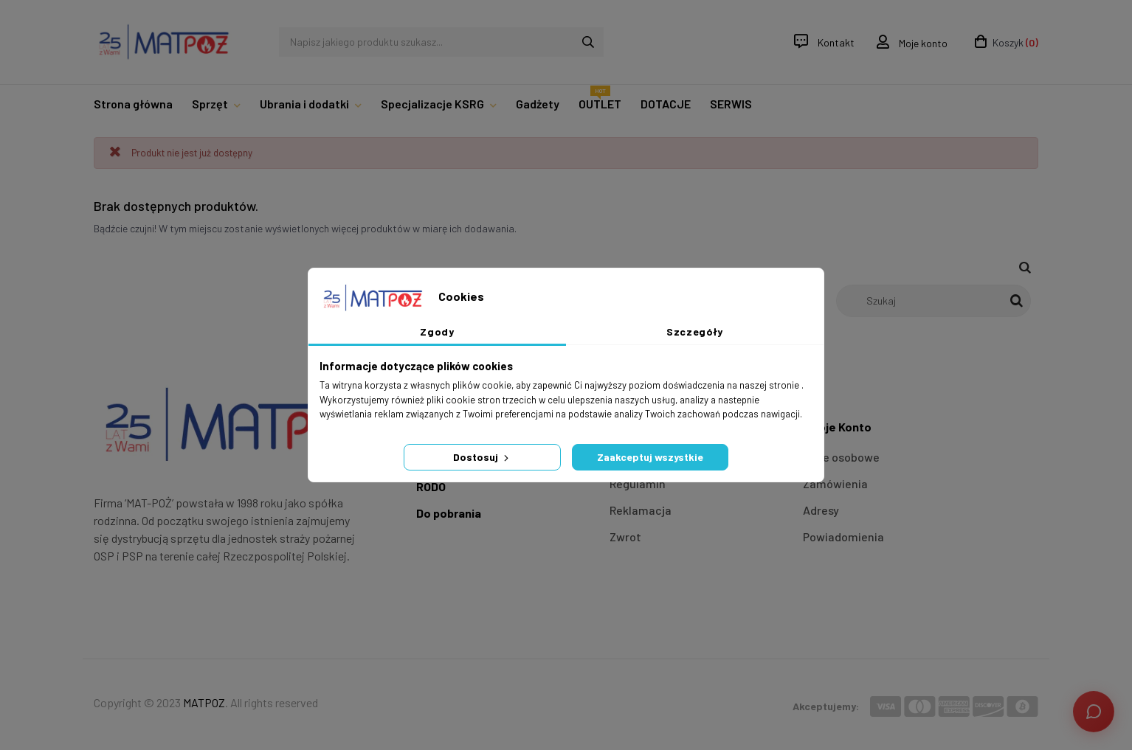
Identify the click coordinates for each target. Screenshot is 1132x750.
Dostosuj (482, 457)
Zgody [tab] (437, 331)
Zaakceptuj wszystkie (650, 457)
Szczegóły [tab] (694, 331)
